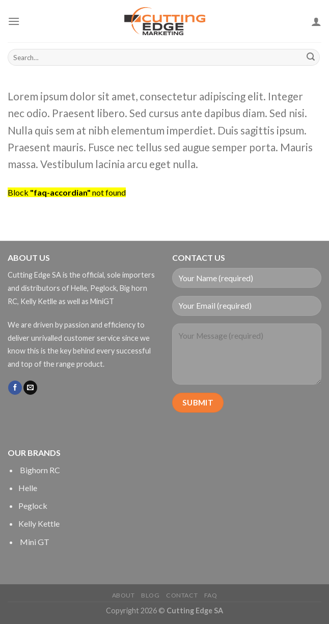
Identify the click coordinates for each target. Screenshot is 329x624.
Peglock (32, 505)
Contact (182, 595)
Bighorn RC (39, 470)
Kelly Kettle (39, 523)
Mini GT (33, 542)
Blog (150, 595)
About (123, 595)
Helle (27, 488)
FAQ (210, 595)
